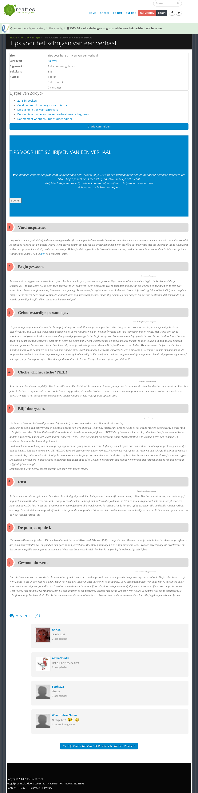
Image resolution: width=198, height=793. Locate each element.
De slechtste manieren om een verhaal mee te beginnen (53, 114)
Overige (131, 13)
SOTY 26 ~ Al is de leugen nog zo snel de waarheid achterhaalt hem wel (114, 28)
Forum (117, 13)
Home (92, 13)
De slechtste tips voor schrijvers (37, 109)
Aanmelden (147, 13)
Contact (11, 788)
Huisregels (34, 788)
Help (22, 788)
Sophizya (58, 686)
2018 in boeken (27, 100)
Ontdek (104, 13)
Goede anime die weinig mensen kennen (43, 105)
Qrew (13, 28)
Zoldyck (52, 61)
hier (42, 253)
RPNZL (56, 629)
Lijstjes (36, 37)
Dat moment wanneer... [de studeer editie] (44, 119)
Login (162, 13)
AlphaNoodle (60, 658)
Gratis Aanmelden (99, 126)
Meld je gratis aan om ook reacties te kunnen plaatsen (99, 746)
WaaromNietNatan (64, 715)
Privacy (48, 788)
